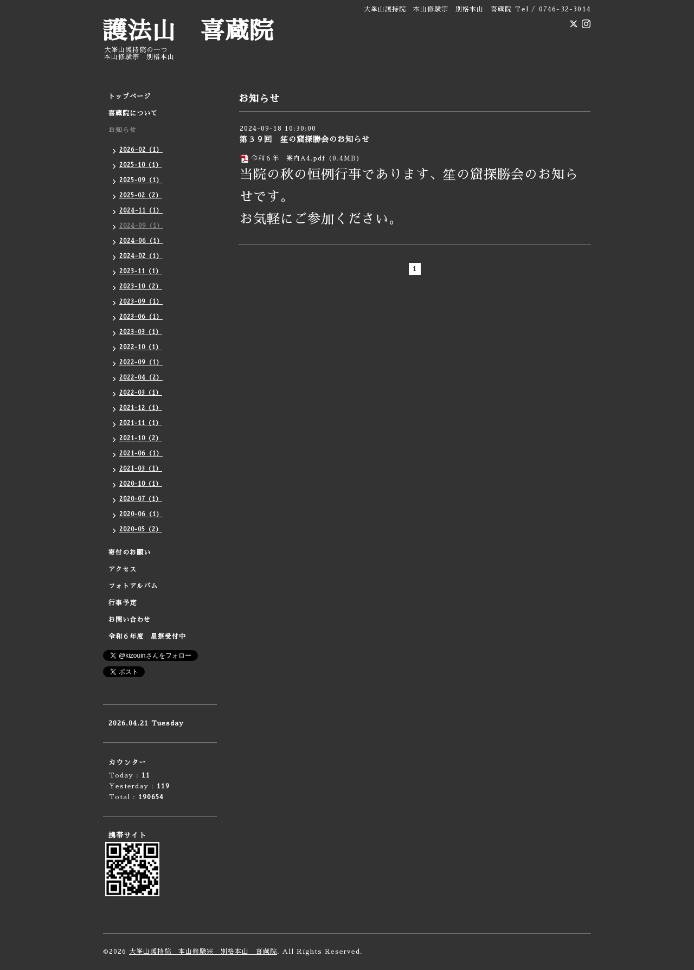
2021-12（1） (140, 408)
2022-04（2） (141, 378)
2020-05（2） (140, 529)
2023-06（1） (141, 317)
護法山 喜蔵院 (188, 31)
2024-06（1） (141, 241)
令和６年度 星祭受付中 (147, 636)
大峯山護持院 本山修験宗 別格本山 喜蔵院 (203, 951)
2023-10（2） (140, 287)
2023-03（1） (140, 332)
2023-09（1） (141, 302)
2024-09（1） (141, 226)
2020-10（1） (140, 484)
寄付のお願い (129, 552)
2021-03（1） (140, 469)
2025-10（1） (140, 165)
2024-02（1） (141, 256)
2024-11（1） (141, 211)
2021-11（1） (140, 423)
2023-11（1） (140, 271)
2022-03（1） (140, 393)
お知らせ (122, 130)
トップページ (129, 96)
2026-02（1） (141, 150)
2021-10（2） (140, 438)
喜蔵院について (133, 113)
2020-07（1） (140, 499)
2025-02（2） (140, 195)
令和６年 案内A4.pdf (288, 158)
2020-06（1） (141, 514)
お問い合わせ (129, 619)
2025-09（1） (141, 180)
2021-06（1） (141, 454)
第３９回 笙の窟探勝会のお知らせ (305, 139)
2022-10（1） (140, 347)
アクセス (122, 569)
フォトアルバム (133, 586)
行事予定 (122, 603)
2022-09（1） (141, 362)
